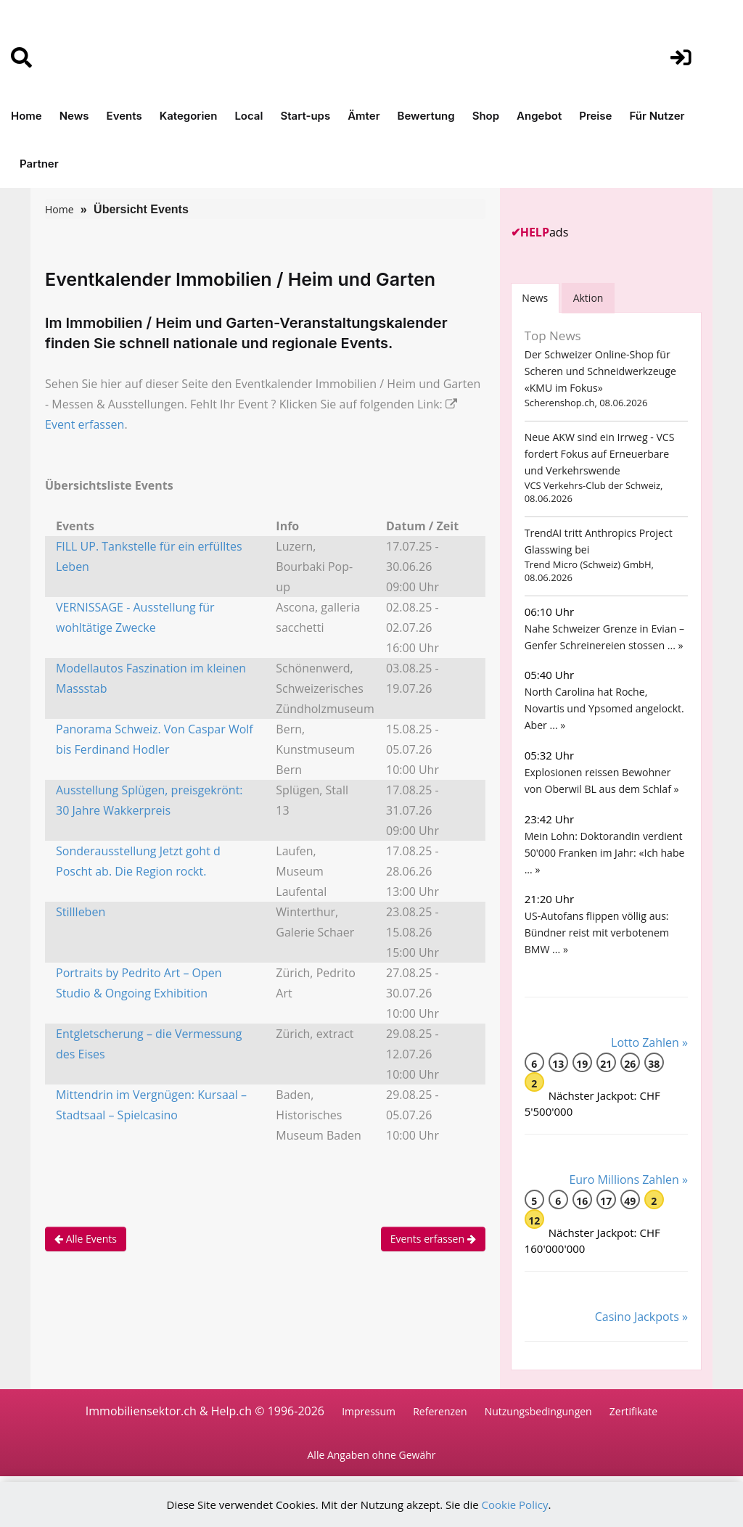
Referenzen (440, 1411)
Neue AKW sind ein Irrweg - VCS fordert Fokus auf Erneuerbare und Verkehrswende (599, 453)
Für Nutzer (656, 116)
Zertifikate (633, 1411)
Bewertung (426, 116)
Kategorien (189, 116)
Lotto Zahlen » (649, 1042)
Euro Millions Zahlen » (628, 1180)
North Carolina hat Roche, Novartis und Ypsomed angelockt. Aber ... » (604, 708)
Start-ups (305, 116)
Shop (485, 116)
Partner (39, 163)
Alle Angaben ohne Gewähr (372, 1455)
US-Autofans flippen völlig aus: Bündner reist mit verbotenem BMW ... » (596, 932)
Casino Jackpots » (641, 1317)
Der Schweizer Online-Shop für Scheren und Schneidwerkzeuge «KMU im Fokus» (600, 371)
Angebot (539, 116)
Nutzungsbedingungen (538, 1411)
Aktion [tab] (589, 298)
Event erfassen (84, 424)
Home (26, 116)
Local (248, 116)
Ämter (363, 116)
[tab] (535, 298)
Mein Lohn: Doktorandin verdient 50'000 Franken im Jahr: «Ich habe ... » (604, 852)
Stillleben (80, 912)
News (74, 116)
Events (124, 116)
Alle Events (85, 1239)
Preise (595, 116)
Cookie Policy (515, 1504)
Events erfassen (433, 1239)
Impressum (368, 1411)
